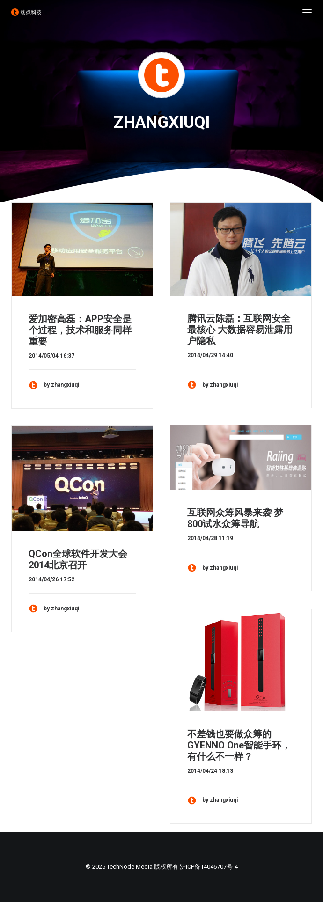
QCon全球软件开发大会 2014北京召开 (78, 559)
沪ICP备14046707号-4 (209, 866)
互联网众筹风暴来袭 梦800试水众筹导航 (235, 518)
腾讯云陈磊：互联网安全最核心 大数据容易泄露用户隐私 (240, 329)
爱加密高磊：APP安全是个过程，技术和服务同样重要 (80, 330)
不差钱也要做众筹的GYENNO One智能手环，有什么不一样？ (239, 745)
